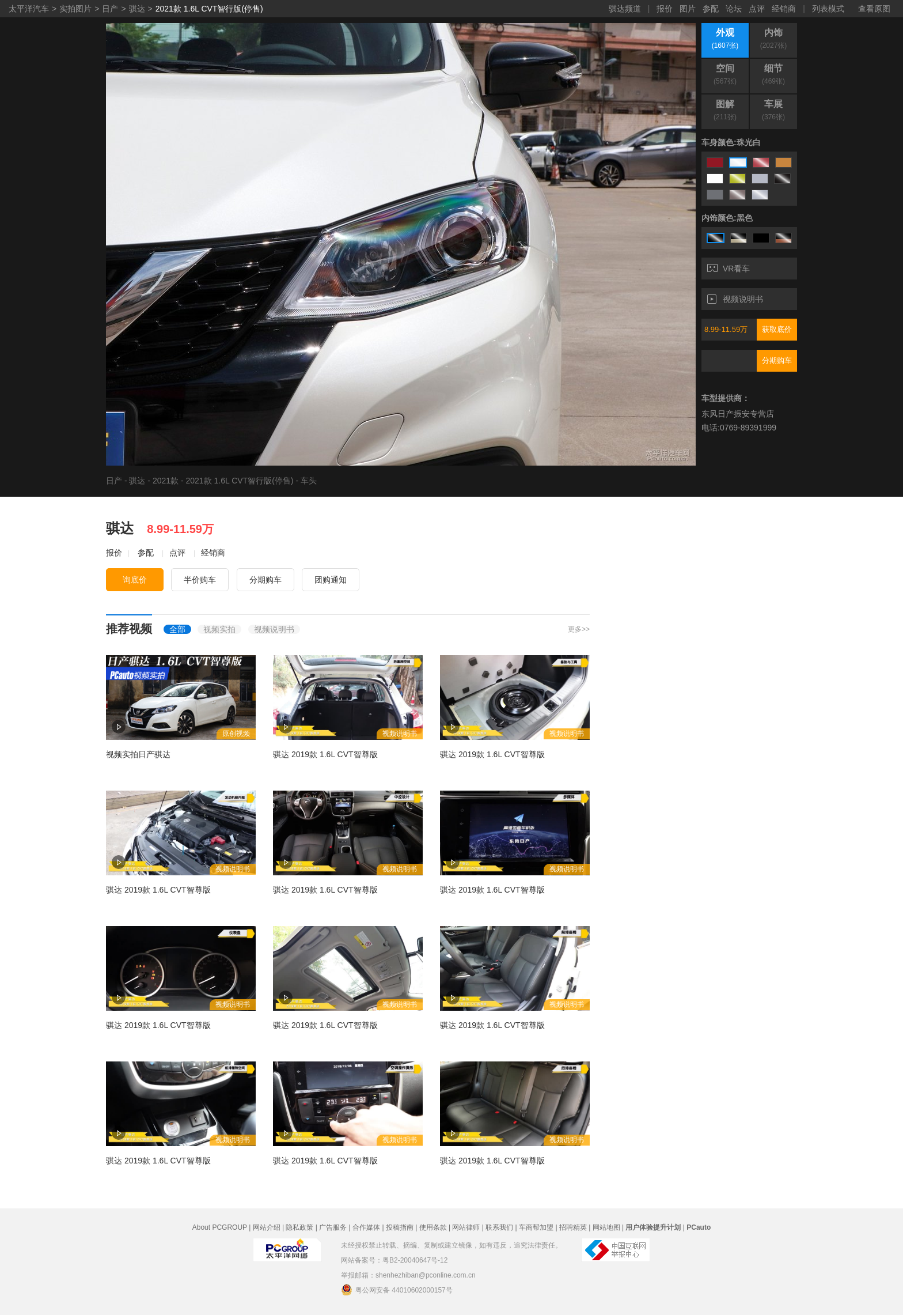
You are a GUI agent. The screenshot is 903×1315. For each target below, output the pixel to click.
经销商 (784, 8)
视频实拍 (219, 629)
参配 (711, 8)
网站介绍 (266, 1227)
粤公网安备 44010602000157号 (397, 1289)
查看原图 (874, 8)
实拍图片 (75, 8)
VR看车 (728, 268)
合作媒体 (366, 1227)
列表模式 (828, 8)
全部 (177, 629)
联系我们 (499, 1227)
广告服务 (333, 1227)
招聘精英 (573, 1227)
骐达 (137, 8)
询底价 (135, 579)
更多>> (579, 629)
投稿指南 (399, 1227)
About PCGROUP (219, 1227)
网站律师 (466, 1227)
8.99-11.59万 (726, 329)
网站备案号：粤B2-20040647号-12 (394, 1260)
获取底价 (777, 329)
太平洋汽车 (29, 8)
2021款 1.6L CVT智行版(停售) (209, 8)
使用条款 (433, 1227)
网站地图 (606, 1227)
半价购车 (200, 579)
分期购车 (777, 360)
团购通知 (330, 579)
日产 (110, 8)
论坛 (734, 8)
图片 (688, 8)
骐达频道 (625, 8)
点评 (757, 8)
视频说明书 (735, 299)
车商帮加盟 (536, 1227)
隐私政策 (299, 1227)
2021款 (166, 480)
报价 (665, 8)
